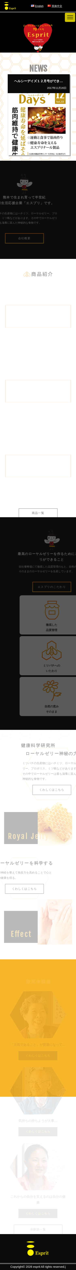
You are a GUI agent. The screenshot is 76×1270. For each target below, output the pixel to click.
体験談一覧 (38, 1229)
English (39, 6)
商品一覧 (38, 516)
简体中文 (57, 6)
